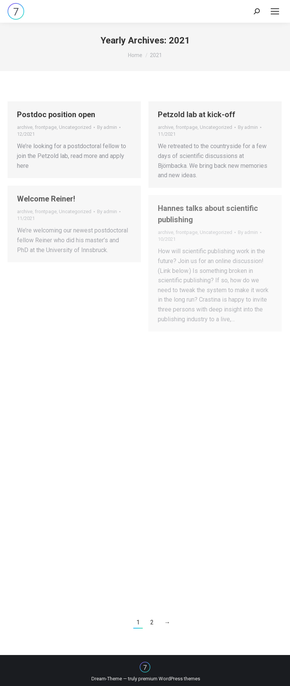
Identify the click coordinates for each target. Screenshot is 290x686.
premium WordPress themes (169, 678)
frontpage (46, 127)
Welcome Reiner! (46, 198)
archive (24, 127)
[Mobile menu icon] (274, 11)
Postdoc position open (56, 114)
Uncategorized (75, 127)
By (107, 127)
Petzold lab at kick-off (196, 114)
